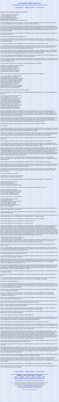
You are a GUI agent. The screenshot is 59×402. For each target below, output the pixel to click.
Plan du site (26, 378)
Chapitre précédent (18, 7)
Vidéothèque (39, 376)
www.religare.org (25, 386)
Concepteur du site (34, 389)
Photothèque (28, 376)
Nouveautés (31, 378)
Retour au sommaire (30, 7)
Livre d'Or (43, 378)
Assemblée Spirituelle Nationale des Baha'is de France (32, 385)
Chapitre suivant (40, 7)
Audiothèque (33, 376)
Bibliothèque (22, 376)
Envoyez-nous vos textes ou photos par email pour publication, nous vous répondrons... (29, 380)
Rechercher (20, 378)
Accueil (43, 376)
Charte (15, 378)
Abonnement (37, 378)
